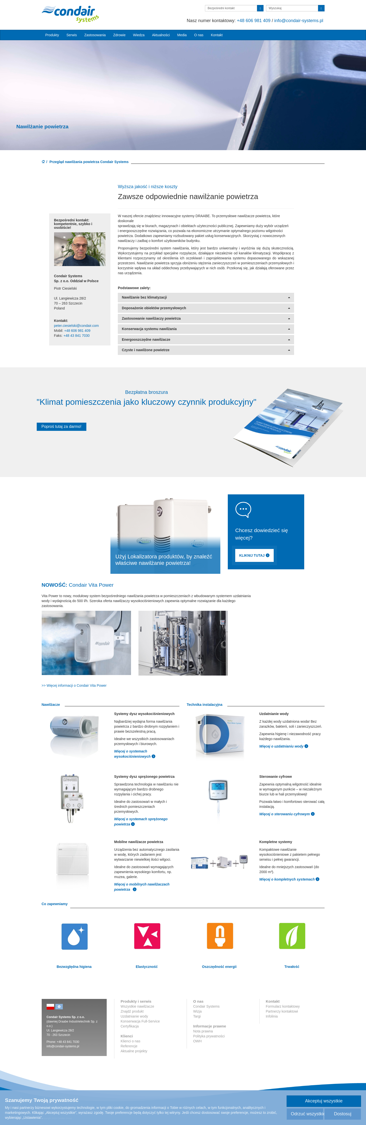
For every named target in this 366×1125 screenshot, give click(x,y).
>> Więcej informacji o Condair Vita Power (74, 685)
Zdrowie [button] (119, 35)
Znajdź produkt (132, 1011)
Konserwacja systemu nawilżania (206, 329)
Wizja (197, 1011)
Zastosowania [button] (95, 35)
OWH (197, 1041)
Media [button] (182, 35)
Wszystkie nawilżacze (137, 1006)
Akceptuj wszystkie (323, 1100)
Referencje (129, 1046)
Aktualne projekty (134, 1051)
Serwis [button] (72, 35)
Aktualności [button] (161, 35)
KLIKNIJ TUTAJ (263, 556)
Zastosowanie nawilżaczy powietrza (206, 318)
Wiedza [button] (139, 35)
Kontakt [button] (217, 35)
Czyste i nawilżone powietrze (206, 350)
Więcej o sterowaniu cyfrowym (285, 814)
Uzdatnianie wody (134, 1016)
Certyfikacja (130, 1026)
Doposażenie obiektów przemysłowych (206, 308)
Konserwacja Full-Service (140, 1021)
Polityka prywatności (209, 1036)
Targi (196, 1016)
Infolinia (272, 1016)
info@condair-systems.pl (298, 20)
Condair (70, 14)
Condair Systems (206, 1006)
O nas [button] (198, 35)
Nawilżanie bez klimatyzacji (206, 297)
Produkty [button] (52, 35)
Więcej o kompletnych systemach (287, 879)
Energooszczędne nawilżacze (206, 339)
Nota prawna (203, 1031)
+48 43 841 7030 (77, 336)
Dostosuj (342, 1113)
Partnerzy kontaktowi (282, 1011)
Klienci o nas (130, 1041)
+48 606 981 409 (253, 20)
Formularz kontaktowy (283, 1006)
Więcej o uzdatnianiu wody (281, 746)
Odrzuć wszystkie (307, 1113)
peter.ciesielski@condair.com (76, 326)
